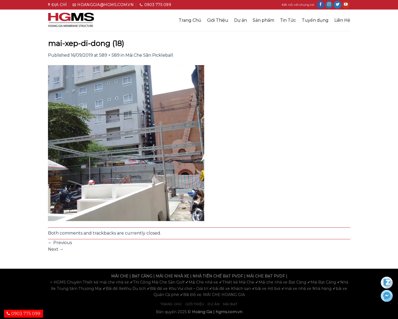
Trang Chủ (190, 20)
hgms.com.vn (229, 311)
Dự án (240, 20)
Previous (60, 242)
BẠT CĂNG (142, 276)
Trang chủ (171, 304)
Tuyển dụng (315, 20)
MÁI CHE (119, 276)
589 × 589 (109, 55)
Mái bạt (230, 304)
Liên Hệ (342, 20)
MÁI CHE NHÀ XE (172, 276)
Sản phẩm (263, 20)
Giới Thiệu (217, 20)
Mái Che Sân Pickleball (149, 55)
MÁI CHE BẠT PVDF (265, 276)
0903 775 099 (23, 313)
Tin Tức (288, 20)
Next (56, 249)
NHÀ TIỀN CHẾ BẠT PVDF (218, 276)
